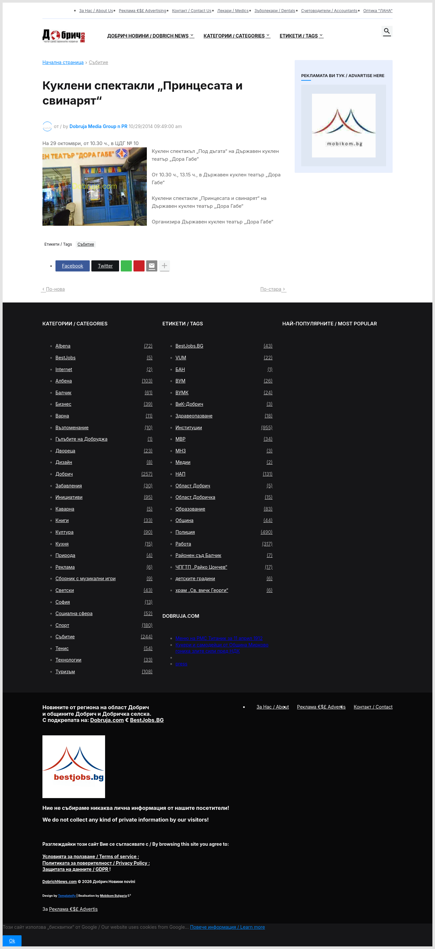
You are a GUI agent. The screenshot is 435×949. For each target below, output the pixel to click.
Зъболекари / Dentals (275, 10)
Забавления (104, 486)
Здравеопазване (224, 416)
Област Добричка (224, 497)
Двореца (104, 451)
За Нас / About (272, 707)
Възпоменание (104, 427)
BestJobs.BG (224, 346)
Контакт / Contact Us (191, 10)
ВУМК (224, 392)
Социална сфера (104, 613)
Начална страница (63, 62)
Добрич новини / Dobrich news (148, 36)
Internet (104, 369)
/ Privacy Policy (95, 863)
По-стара (270, 289)
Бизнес (104, 404)
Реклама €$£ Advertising (142, 10)
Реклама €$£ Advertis (73, 909)
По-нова (55, 289)
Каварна (104, 509)
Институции (224, 427)
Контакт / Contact (373, 707)
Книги (104, 520)
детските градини (224, 578)
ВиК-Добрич (224, 404)
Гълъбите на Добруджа (104, 439)
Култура (104, 532)
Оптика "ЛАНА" (378, 10)
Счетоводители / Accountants (329, 10)
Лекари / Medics (233, 10)
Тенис (104, 648)
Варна (104, 416)
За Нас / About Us (96, 10)
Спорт (104, 625)
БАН (224, 369)
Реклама (104, 567)
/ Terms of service (90, 856)
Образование (224, 509)
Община (224, 520)
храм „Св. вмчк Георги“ (224, 590)
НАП (224, 474)
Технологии (104, 660)
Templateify (67, 895)
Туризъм (104, 671)
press (182, 663)
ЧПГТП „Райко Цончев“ (224, 567)
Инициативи (104, 497)
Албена (104, 381)
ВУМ (224, 381)
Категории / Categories (234, 36)
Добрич (104, 474)
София (104, 602)
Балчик (104, 392)
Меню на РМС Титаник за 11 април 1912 (219, 638)
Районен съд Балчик (224, 555)
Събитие (98, 62)
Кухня (104, 544)
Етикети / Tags (299, 36)
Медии (224, 462)
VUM (224, 357)
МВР (224, 439)
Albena (104, 346)
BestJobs (104, 357)
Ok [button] (12, 940)
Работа (224, 544)
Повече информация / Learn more (227, 927)
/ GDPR (75, 869)
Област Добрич (224, 486)
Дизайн (104, 462)
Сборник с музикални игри (104, 578)
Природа (104, 555)
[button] (387, 31)
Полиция (224, 532)
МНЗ (224, 451)
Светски (104, 590)
